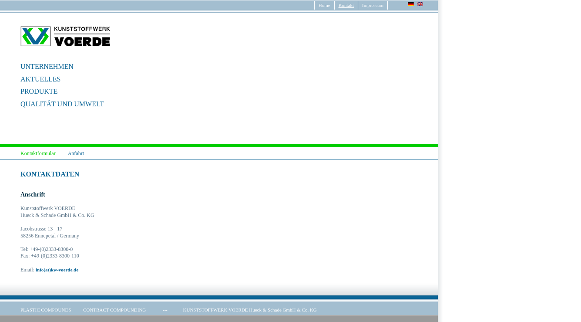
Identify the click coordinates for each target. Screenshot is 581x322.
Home (324, 5)
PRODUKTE (38, 91)
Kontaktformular (38, 153)
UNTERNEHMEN (47, 66)
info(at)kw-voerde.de (57, 269)
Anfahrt (76, 153)
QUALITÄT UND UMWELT (62, 104)
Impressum (372, 5)
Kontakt (346, 5)
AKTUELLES (40, 79)
